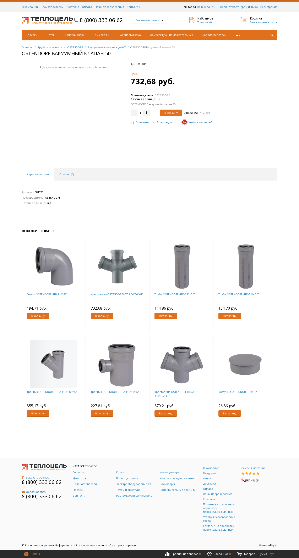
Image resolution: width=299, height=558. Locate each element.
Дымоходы (102, 35)
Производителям (52, 7)
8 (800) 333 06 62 (101, 20)
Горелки (32, 35)
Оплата (87, 7)
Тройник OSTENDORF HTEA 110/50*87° (115, 392)
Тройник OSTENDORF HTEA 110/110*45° (52, 392)
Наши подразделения (109, 7)
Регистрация (268, 7)
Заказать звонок (35, 477)
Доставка (72, 7)
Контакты (133, 7)
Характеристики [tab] (38, 174)
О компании (30, 7)
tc (276, 545)
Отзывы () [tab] (66, 174)
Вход (254, 7)
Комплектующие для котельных (171, 35)
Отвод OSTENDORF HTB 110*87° (47, 294)
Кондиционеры (75, 35)
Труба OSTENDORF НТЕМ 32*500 (174, 294)
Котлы (51, 35)
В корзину (171, 113)
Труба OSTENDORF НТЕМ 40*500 (238, 294)
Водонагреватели (214, 35)
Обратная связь (34, 492)
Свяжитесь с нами (149, 20)
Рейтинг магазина (253, 468)
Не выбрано (206, 7)
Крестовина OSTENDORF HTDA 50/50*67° (117, 294)
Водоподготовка (130, 35)
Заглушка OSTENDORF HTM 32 (237, 392)
